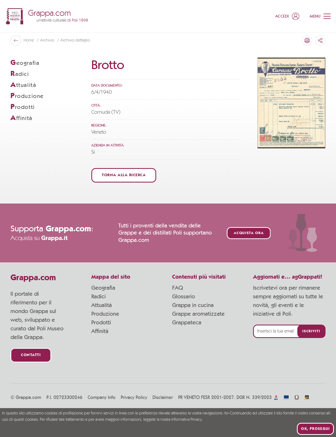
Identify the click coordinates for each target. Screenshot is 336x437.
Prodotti (101, 322)
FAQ (177, 288)
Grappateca (186, 322)
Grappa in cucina (193, 305)
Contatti (31, 355)
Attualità (101, 305)
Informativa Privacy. (187, 420)
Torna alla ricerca (124, 175)
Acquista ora (248, 233)
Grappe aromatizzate (198, 314)
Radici (98, 296)
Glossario (183, 296)
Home (29, 40)
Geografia (103, 288)
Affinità (99, 331)
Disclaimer (163, 397)
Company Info (102, 397)
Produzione (105, 314)
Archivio (47, 40)
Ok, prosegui (315, 429)
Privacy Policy (134, 397)
